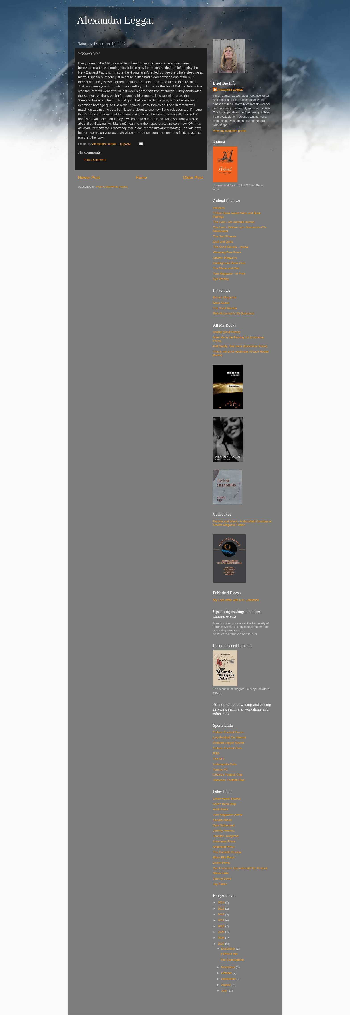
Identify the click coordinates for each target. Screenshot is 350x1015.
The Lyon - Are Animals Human (233, 222)
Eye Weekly (221, 279)
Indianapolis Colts (225, 764)
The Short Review (225, 308)
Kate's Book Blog (224, 804)
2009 (221, 932)
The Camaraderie (232, 959)
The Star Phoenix (224, 236)
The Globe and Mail (226, 268)
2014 (221, 902)
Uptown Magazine (225, 257)
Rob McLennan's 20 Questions (233, 313)
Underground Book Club (229, 263)
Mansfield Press (223, 846)
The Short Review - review (230, 247)
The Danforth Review (227, 852)
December (228, 948)
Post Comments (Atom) (112, 186)
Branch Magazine (224, 297)
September (229, 978)
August (226, 984)
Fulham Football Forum (228, 732)
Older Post (193, 177)
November (228, 967)
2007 (221, 943)
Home (141, 177)
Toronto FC (220, 769)
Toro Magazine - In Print (229, 273)
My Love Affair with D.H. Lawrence (236, 600)
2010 (221, 926)
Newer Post (89, 177)
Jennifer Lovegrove (226, 836)
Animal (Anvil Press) (226, 332)
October (227, 973)
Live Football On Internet (229, 737)
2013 (221, 908)
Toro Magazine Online (227, 814)
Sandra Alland (222, 820)
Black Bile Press (224, 857)
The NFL (219, 759)
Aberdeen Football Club (229, 780)
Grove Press (221, 862)
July (224, 990)
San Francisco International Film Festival (240, 868)
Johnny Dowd (222, 878)
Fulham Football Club (227, 748)
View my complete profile (229, 130)
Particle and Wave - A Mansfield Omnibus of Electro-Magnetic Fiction (242, 523)
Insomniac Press (224, 841)
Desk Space (221, 302)
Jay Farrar (220, 884)
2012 (221, 914)
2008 (221, 937)
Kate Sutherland (224, 825)
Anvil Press (220, 809)
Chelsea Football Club (228, 774)
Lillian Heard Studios (227, 798)
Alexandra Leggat (115, 20)
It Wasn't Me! (229, 953)
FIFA (216, 753)
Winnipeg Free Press (227, 252)
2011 (221, 920)
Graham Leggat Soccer (228, 742)
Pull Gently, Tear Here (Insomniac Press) (240, 346)
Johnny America (223, 830)
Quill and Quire (223, 241)
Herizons (219, 207)
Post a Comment (95, 159)
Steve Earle (221, 873)
